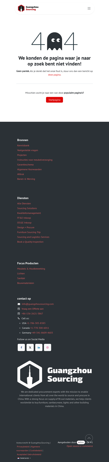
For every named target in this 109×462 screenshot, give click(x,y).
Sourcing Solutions (27, 208)
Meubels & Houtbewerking (31, 268)
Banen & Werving (26, 178)
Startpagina (54, 99)
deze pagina (54, 74)
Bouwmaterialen (25, 282)
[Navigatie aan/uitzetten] (89, 8)
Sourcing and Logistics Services (33, 236)
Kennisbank (23, 145)
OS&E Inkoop (24, 222)
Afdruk (20, 174)
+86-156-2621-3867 (32, 313)
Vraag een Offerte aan (33, 308)
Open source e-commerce (80, 446)
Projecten (22, 154)
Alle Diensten (24, 203)
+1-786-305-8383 (36, 323)
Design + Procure (25, 227)
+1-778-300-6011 (39, 327)
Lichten (21, 273)
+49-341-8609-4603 (42, 332)
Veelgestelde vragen (27, 150)
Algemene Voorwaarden (29, 169)
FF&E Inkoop (24, 217)
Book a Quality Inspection (30, 241)
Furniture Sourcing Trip (29, 232)
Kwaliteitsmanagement (29, 212)
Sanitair (21, 278)
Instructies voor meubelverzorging (34, 159)
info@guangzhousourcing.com (38, 303)
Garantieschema (25, 164)
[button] (89, 438)
